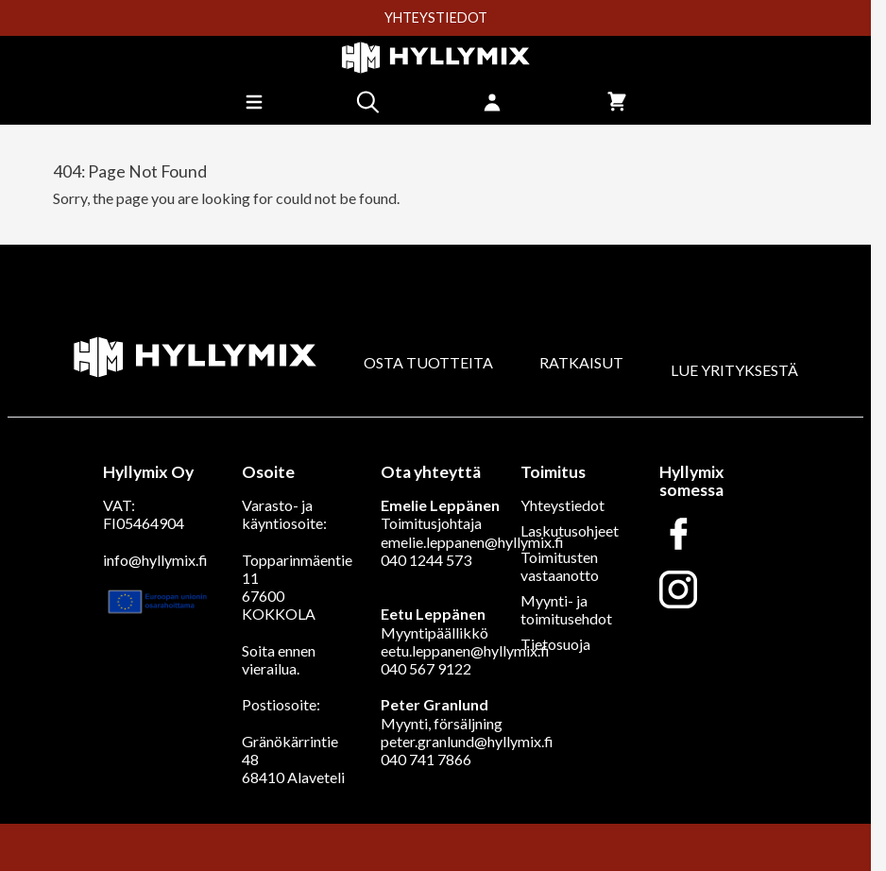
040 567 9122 (426, 668)
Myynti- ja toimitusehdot (566, 609)
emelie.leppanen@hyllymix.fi (472, 542)
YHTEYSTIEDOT (435, 18)
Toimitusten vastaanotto (559, 566)
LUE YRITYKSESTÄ (734, 370)
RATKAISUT (581, 362)
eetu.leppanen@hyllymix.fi (465, 650)
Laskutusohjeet (569, 530)
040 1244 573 (426, 560)
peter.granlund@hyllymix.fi (467, 741)
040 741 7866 (426, 759)
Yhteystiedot (562, 505)
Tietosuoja (555, 644)
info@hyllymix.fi (155, 560)
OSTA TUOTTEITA (428, 362)
